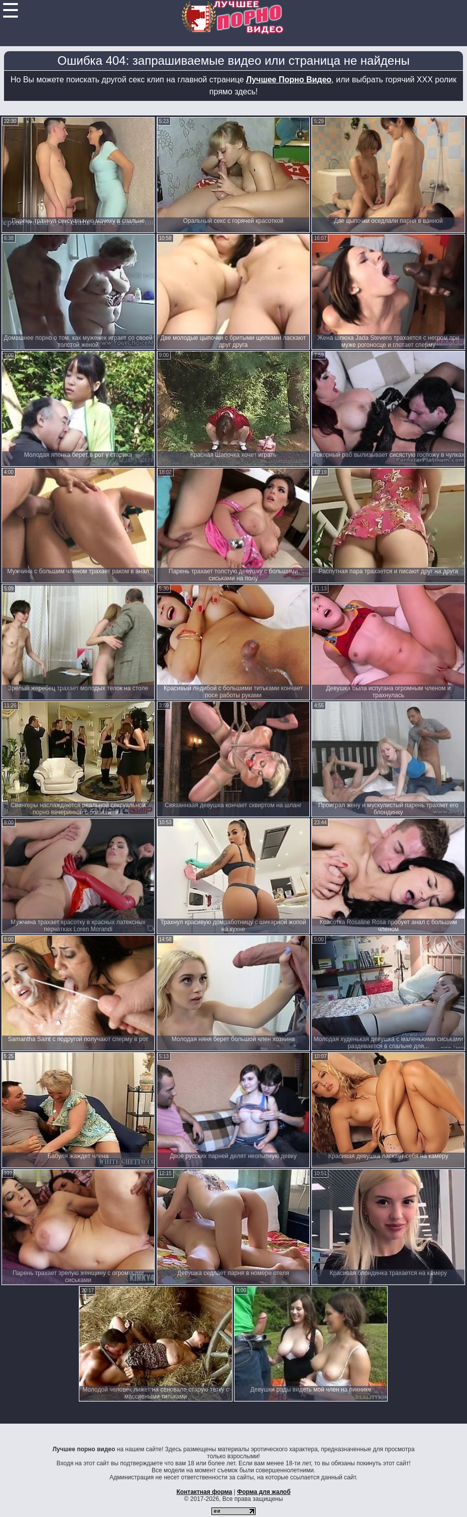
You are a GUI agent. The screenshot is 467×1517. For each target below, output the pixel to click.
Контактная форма (204, 1491)
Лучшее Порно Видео (288, 79)
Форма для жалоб (264, 1491)
